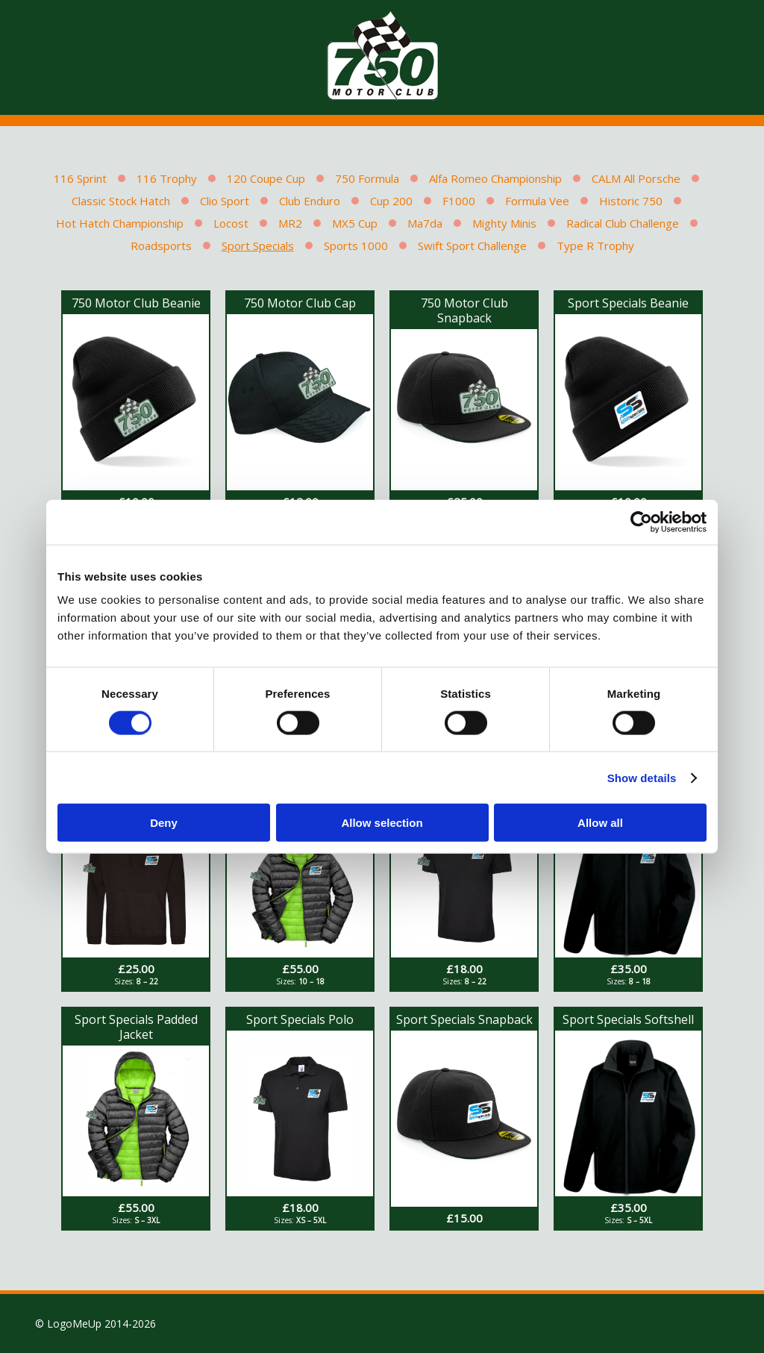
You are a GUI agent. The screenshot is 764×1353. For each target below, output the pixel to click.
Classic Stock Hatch (121, 200)
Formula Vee (537, 200)
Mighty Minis (504, 223)
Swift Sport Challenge (472, 245)
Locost (230, 223)
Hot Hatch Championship (120, 223)
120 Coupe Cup (266, 178)
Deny (164, 822)
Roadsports (161, 245)
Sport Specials (258, 245)
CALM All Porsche (636, 178)
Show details (642, 777)
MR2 (290, 223)
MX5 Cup (355, 223)
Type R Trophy (595, 245)
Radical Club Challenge (622, 223)
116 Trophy (167, 178)
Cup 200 (391, 200)
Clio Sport (224, 200)
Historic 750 (631, 200)
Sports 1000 (356, 245)
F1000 (458, 200)
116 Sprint (80, 178)
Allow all (600, 822)
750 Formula (367, 178)
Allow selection (381, 822)
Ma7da (424, 223)
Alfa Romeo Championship (495, 178)
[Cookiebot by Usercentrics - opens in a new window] (641, 521)
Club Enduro (309, 200)
